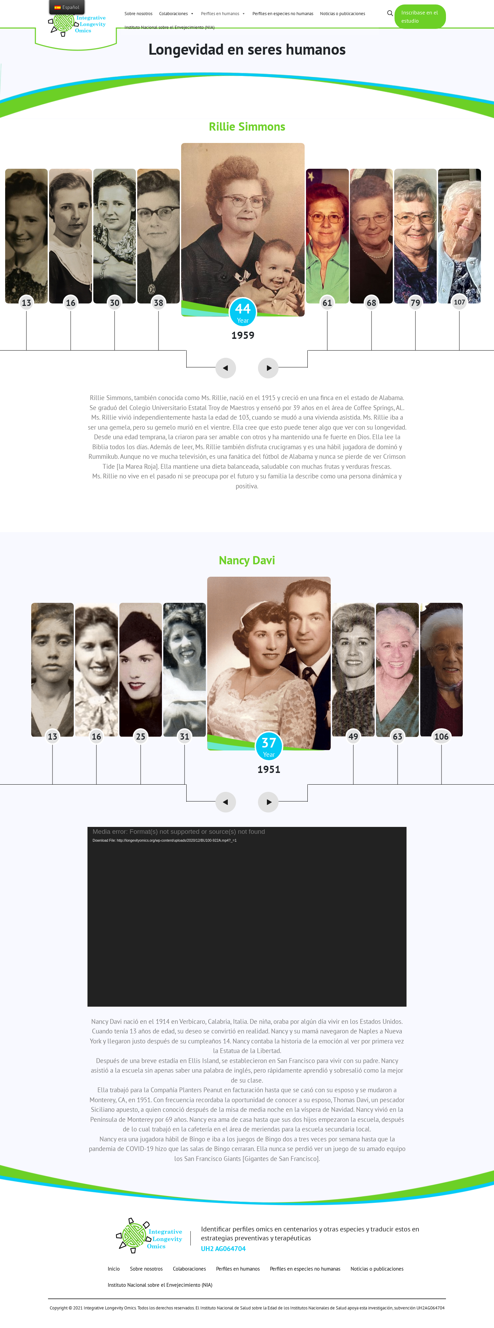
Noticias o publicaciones (342, 13)
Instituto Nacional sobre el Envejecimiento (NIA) (170, 27)
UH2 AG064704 (223, 1259)
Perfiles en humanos (223, 13)
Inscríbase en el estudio (417, 17)
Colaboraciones (176, 13)
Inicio (114, 1280)
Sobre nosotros (138, 13)
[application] (247, 928)
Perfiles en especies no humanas (282, 13)
